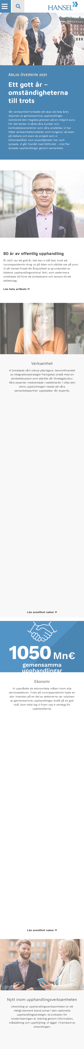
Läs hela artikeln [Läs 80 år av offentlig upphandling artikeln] (16, 289)
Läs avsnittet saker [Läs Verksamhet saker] (42, 612)
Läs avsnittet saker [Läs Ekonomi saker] (42, 930)
